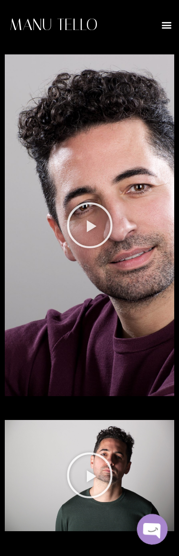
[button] (166, 24)
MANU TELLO (54, 24)
